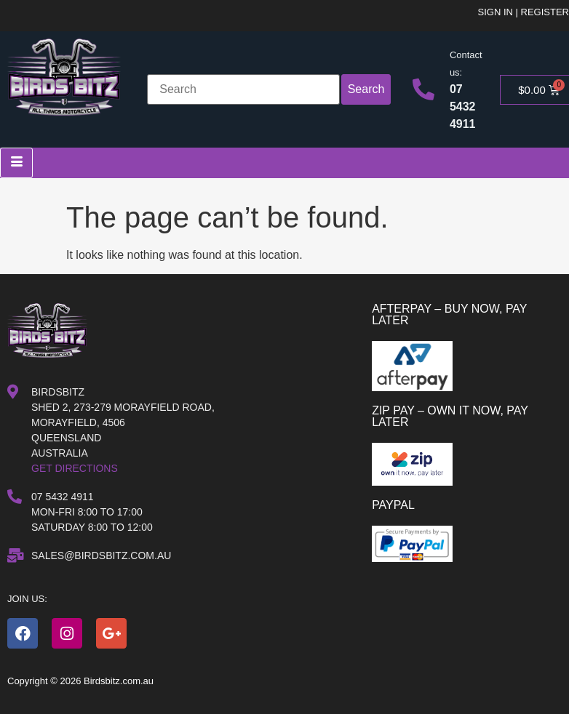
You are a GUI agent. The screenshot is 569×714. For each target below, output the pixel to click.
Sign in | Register (523, 12)
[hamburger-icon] (16, 163)
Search (366, 89)
